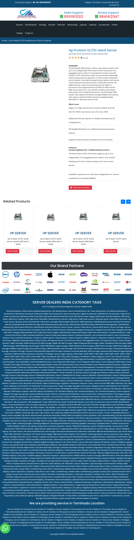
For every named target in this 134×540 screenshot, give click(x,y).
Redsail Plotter (123, 490)
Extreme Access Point (121, 471)
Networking (72, 25)
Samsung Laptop (95, 434)
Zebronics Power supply (48, 332)
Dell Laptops (116, 389)
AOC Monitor (123, 386)
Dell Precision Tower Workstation (56, 399)
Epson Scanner (39, 389)
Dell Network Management (106, 324)
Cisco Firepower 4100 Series (88, 362)
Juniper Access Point (14, 474)
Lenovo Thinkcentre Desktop (77, 426)
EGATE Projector (123, 338)
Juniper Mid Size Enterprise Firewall (98, 370)
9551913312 (73, 16)
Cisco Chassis (32, 437)
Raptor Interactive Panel (44, 466)
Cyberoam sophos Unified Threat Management (75, 367)
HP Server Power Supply (42, 434)
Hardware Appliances (14, 370)
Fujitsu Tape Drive (18, 471)
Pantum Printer (46, 439)
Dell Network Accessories (108, 314)
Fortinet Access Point (43, 477)
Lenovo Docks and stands (56, 335)
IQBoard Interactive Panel (83, 479)
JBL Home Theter (37, 407)
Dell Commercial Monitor (33, 335)
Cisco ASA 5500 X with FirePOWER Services (33, 362)
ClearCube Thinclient (83, 474)
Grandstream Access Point (65, 477)
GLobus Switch (93, 493)
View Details (12, 251)
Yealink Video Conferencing (80, 471)
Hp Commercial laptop (84, 391)
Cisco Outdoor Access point (15, 397)
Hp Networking (109, 415)
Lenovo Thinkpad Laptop (101, 426)
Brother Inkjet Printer (26, 447)
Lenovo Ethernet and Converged (26, 330)
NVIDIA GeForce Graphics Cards (74, 415)
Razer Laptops (44, 488)
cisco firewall (16, 359)
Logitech (65, 383)
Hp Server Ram (114, 410)
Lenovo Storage (116, 327)
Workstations (31, 25)
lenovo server (67, 327)
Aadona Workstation (83, 482)
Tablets (19, 33)
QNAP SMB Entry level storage (81, 346)
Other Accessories (11, 316)
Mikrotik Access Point (24, 477)
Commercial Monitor (117, 332)
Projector (29, 33)
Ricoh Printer (72, 442)
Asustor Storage (94, 455)
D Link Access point (115, 439)
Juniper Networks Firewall (40, 458)
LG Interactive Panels (109, 399)
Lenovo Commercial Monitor (80, 335)
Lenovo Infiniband (67, 330)
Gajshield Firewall (93, 458)
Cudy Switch (104, 496)
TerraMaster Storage (45, 461)
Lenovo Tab (49, 413)
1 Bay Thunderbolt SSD (51, 356)
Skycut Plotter (8, 493)
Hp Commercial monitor (103, 335)
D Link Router (35, 386)
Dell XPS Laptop (36, 391)
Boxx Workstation (34, 485)
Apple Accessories (89, 314)
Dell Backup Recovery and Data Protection (112, 322)
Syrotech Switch (51, 498)
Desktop (93, 25)
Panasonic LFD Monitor (48, 405)
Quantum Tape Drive (35, 471)
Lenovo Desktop (36, 394)
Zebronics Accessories (97, 410)
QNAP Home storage (103, 346)
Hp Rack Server (22, 322)
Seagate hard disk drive (105, 330)
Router (47, 394)
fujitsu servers (106, 485)
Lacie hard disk (78, 399)
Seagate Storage (123, 458)
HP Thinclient (67, 463)
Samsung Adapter (95, 421)
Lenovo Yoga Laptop (106, 429)
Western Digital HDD (78, 410)
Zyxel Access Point (32, 474)
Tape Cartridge (65, 386)
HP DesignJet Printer (70, 389)
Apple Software (59, 421)
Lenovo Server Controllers (46, 418)
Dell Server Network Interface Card (58, 316)
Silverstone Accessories (64, 439)
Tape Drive (124, 314)
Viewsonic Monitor (105, 394)
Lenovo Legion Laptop (63, 354)
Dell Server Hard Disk (87, 431)
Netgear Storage (10, 394)
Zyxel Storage (76, 461)
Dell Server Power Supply (84, 316)
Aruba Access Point (67, 498)
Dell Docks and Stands (97, 332)
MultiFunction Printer (116, 445)
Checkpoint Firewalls (19, 458)
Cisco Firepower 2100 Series (64, 362)
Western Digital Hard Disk (108, 453)
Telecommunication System (76, 450)
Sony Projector (62, 338)
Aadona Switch (103, 461)
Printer (115, 25)
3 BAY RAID (98, 354)
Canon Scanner (53, 389)
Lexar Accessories (97, 402)
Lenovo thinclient (81, 463)
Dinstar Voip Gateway (99, 450)
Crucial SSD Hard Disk (38, 450)
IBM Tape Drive (117, 383)
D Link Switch (23, 386)
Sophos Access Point (56, 490)
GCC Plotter (54, 482)
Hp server (123, 319)
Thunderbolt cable (88, 356)
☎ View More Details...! (80, 187)
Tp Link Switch (60, 453)
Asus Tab (39, 413)
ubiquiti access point (102, 471)
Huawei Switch (19, 463)
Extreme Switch (33, 463)
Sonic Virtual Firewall (83, 364)
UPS (121, 453)
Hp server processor (19, 421)
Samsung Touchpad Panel (99, 423)
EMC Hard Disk (15, 434)
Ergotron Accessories (11, 389)
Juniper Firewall (47, 370)
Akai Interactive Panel (104, 479)
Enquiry (88, 2)
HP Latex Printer (16, 431)
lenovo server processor (93, 413)
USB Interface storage (103, 348)
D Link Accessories (49, 386)
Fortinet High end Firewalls (83, 359)
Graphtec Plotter (41, 482)
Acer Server (61, 407)
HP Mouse (105, 442)
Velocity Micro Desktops (61, 488)
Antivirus (49, 453)
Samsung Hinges (25, 423)
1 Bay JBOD (66, 356)
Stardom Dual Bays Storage (72, 447)
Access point (118, 426)
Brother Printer (28, 410)
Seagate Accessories (85, 330)
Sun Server (27, 434)
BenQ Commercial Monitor (72, 381)
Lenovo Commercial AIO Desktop (65, 394)
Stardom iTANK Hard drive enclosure (20, 354)
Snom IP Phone (116, 450)
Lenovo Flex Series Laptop (89, 442)
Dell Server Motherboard (67, 431)
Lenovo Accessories (72, 314)
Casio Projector (107, 397)
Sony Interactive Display (99, 469)
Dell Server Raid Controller (32, 316)
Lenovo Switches (63, 378)
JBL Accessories (20, 402)
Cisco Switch (29, 378)
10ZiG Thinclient (118, 474)
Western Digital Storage (44, 442)
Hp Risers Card (95, 415)
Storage (42, 25)
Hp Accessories (55, 314)
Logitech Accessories (48, 437)
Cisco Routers (57, 397)
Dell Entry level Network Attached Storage (22, 324)
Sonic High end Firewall (20, 364)
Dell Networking (87, 324)
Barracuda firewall (60, 458)
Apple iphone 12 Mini (69, 429)
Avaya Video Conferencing (30, 469)
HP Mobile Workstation (117, 311)
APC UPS (128, 453)
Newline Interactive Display (76, 469)
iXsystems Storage (27, 461)
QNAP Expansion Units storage (59, 348)
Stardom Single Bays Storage (98, 447)
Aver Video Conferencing (53, 469)
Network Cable (17, 378)
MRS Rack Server (92, 399)
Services (96, 2)
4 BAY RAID (88, 354)
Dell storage (64, 322)
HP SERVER (18, 233)
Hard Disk (114, 319)
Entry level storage (38, 348)
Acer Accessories (111, 434)
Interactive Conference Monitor (51, 426)
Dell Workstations (13, 311)
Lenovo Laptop (123, 391)
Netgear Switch (98, 386)
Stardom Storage (17, 351)
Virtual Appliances (31, 370)
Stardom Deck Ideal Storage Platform (116, 351)
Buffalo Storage (62, 461)
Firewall (51, 25)
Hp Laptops (24, 394)
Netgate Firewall (57, 496)
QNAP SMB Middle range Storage (53, 346)
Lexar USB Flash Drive (52, 402)
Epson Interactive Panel (51, 493)
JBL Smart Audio (22, 407)
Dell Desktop (111, 386)
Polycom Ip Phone (108, 493)
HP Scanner (96, 389)
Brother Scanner (106, 407)
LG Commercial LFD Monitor (30, 399)
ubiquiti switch (66, 455)
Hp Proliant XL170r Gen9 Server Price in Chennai (30, 40)
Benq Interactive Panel (65, 466)
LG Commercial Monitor (22, 381)
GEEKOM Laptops (42, 496)
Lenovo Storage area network (95, 373)
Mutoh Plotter (67, 482)
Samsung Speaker (78, 423)
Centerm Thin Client (102, 474)
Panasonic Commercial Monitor (97, 381)
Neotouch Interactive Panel (109, 488)
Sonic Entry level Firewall (63, 364)
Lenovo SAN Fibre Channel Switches (97, 375)
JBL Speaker (50, 407)
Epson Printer (41, 340)
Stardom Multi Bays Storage (48, 447)
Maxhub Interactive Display (107, 477)
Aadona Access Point (24, 466)
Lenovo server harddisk (11, 415)
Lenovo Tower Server (82, 327)
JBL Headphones (35, 402)
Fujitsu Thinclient (48, 474)
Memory (13, 450)
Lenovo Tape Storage (19, 375)
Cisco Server (85, 389)
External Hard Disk (88, 453)
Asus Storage (62, 410)
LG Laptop (77, 488)
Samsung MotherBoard (60, 423)
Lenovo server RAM (102, 383)
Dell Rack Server (102, 319)
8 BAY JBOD (119, 354)
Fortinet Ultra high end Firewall (57, 359)
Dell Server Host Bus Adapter (108, 316)
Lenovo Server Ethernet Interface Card (18, 418)
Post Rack (80, 418)
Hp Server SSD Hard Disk (32, 415)
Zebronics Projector (50, 455)
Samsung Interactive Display (22, 453)
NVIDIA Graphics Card (12, 455)
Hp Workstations (60, 311)
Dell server (73, 319)
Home (4, 40)
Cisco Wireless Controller (39, 397)
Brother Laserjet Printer (46, 410)
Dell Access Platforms (24, 327)
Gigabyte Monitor (50, 485)
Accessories (104, 25)
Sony (91, 383)
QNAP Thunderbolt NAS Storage (112, 343)
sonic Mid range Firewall (42, 364)
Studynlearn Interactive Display (58, 479)
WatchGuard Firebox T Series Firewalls (56, 373)
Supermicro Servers (28, 488)
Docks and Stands (79, 332)
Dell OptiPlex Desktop (67, 445)
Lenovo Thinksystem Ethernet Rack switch (82, 397)
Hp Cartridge (34, 421)
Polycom (83, 383)
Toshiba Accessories (119, 423)
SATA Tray (109, 356)
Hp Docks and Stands (32, 383)
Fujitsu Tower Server (10, 488)
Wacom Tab (60, 442)
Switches (61, 25)
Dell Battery (112, 437)
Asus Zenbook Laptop (24, 496)
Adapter (100, 356)
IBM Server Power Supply (64, 434)
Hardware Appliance (105, 367)
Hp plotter (80, 439)
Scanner (5, 343)
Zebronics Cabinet (16, 319)
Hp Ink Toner (47, 421)
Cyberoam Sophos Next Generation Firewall (36, 367)
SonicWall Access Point (88, 496)
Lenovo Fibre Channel (50, 330)
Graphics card (16, 383)
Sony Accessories (38, 490)
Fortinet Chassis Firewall (33, 359)
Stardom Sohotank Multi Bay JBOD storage (81, 351)
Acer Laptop (31, 426)
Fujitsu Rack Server (121, 485)
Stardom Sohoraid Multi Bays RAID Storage (44, 351)
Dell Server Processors (24, 314)
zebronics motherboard (112, 418)
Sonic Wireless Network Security (107, 364)
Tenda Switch (71, 496)
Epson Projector (76, 338)
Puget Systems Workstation (87, 485)
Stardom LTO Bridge (44, 354)
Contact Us (114, 5)
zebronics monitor (93, 418)
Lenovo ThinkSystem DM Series (42, 375)
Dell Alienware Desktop (47, 445)
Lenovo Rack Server (101, 327)
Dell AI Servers (117, 447)
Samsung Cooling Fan (113, 421)
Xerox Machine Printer (97, 445)
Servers (19, 25)
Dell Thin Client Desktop (51, 463)
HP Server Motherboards (34, 431)
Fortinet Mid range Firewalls (106, 359)
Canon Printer (124, 340)
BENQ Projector (90, 338)
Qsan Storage (96, 463)
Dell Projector (48, 338)
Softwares (40, 453)
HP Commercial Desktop (105, 391)
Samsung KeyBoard (41, 423)
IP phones (78, 373)
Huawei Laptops (23, 490)
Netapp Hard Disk (17, 437)
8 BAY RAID (78, 354)
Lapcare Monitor (19, 485)
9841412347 (109, 16)
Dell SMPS (43, 319)
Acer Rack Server (75, 407)
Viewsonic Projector (107, 338)
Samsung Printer (27, 340)
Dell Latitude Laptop (24, 429)
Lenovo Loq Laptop (11, 445)
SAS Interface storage (83, 348)
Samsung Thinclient (65, 474)
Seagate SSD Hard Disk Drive (25, 332)
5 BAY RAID (36, 356)
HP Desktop (49, 391)
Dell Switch (50, 378)
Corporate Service (110, 2)
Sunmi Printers (74, 453)
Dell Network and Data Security (47, 327)
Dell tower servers (86, 319)
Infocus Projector (10, 399)
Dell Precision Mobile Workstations (37, 311)
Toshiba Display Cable (15, 426)
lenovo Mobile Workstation (117, 402)
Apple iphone (39, 429)
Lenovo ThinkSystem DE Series (68, 375)
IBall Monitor (120, 482)
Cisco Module (81, 434)
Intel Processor (18, 439)
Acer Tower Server (90, 407)
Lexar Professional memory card (75, 402)
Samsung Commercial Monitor (46, 381)
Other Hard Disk (32, 439)
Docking (75, 356)
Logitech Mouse (65, 437)
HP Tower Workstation (96, 311)
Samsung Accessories (77, 421)
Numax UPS (121, 493)
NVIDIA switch (79, 455)
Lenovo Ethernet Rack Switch (83, 378)
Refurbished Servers (81, 437)
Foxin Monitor (21, 493)
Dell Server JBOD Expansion (81, 322)
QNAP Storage (16, 343)
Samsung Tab (28, 413)
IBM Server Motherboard (107, 431)
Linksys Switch (72, 490)
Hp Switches (34, 322)
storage (54, 322)
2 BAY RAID (109, 354)
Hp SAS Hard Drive (123, 415)
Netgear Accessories (81, 386)
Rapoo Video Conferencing (87, 466)
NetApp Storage (11, 461)
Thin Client (23, 450)
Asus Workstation (67, 485)
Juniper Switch (117, 461)
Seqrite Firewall (108, 458)
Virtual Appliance (122, 367)
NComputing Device (88, 429)
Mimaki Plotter (26, 482)
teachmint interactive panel (74, 493)
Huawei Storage (86, 490)
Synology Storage (122, 394)
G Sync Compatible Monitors (117, 413)
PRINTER (15, 340)
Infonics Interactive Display (32, 479)
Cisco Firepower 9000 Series (113, 362)
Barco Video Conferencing (111, 466)
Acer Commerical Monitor (21, 338)
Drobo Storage (89, 461)
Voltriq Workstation (10, 482)
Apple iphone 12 (53, 429)
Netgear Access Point (23, 442)
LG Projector (27, 389)
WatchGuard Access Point (105, 490)
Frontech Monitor (122, 479)
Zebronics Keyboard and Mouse (68, 413)
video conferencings (51, 383)
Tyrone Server (116, 496)
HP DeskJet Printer (55, 340)
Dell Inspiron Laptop (20, 391)
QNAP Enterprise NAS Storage (85, 343)
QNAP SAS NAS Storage (62, 343)
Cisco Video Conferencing (56, 471)
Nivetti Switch (34, 493)
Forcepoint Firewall (77, 458)
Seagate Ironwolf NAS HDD (70, 405)
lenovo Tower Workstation (13, 405)
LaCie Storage (31, 405)
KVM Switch (123, 437)
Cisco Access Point (88, 394)
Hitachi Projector (122, 397)
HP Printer (7, 340)
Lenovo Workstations (77, 311)
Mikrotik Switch (108, 455)
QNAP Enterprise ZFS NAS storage (37, 343)
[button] (123, 202)
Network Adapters (56, 450)
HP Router (45, 322)
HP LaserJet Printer (109, 340)
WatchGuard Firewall (30, 373)
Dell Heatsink (65, 332)
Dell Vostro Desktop (28, 445)
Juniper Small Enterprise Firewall (68, 370)
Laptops (83, 25)
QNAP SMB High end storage (27, 346)
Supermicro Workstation (103, 482)
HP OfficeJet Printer (73, 340)
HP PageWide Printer (91, 340)
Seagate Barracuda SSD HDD (112, 405)
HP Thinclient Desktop (64, 391)
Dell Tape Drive (32, 319)
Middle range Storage (19, 348)
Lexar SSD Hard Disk (90, 405)
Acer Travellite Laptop (31, 455)
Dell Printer (82, 445)
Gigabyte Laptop (90, 488)
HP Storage (50, 431)
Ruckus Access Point (86, 477)
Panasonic (74, 383)
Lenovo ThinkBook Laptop (121, 442)
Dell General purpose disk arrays (54, 324)
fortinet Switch (109, 463)
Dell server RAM (41, 314)
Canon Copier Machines (96, 439)
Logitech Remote (98, 437)
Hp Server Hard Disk (52, 415)
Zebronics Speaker (66, 418)
